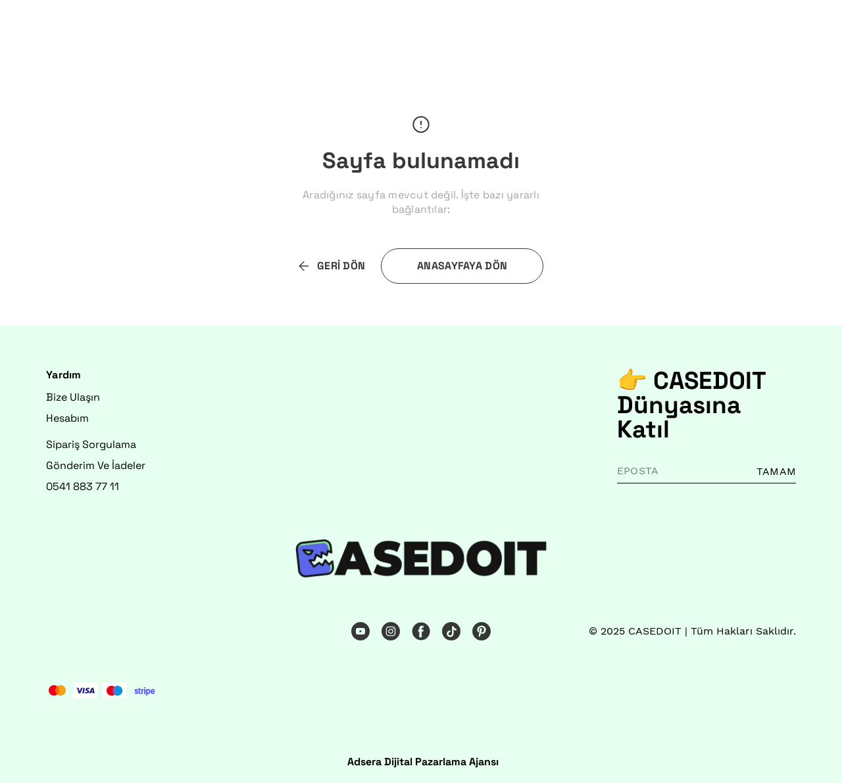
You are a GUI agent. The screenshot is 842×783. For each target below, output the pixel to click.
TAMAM (776, 471)
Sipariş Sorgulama (91, 444)
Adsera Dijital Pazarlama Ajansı (423, 762)
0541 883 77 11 (82, 486)
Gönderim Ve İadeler (95, 465)
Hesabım (67, 418)
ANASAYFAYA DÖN (462, 266)
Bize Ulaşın (73, 397)
